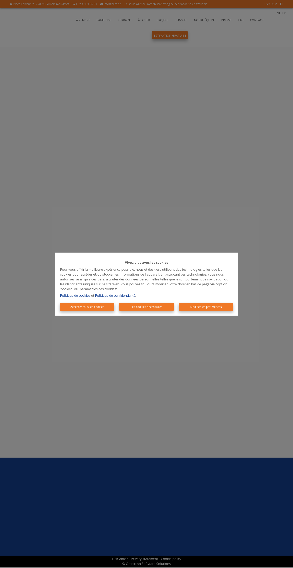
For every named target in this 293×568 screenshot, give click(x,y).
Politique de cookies (75, 295)
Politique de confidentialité (115, 295)
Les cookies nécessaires (146, 307)
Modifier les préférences (206, 307)
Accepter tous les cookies (87, 307)
